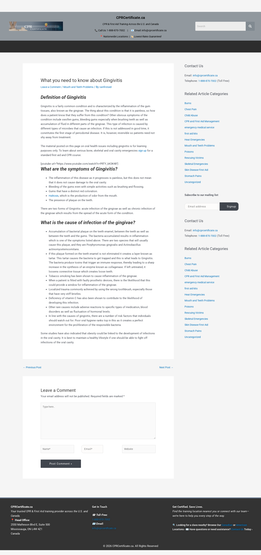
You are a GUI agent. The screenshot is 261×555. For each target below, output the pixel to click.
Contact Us (210, 6)
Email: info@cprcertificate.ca (151, 30)
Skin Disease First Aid (198, 169)
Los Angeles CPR (115, 6)
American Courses (128, 46)
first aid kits (192, 133)
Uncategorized (193, 182)
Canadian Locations (97, 46)
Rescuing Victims (195, 157)
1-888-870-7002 (207, 80)
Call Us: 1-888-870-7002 (111, 30)
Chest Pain (191, 109)
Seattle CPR (190, 6)
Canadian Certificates (65, 46)
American (241, 529)
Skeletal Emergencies (198, 164)
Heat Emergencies (196, 139)
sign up (142, 150)
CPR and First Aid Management (203, 121)
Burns (188, 103)
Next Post (165, 367)
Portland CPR (139, 6)
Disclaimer (202, 46)
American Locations (160, 46)
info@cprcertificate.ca (206, 75)
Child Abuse (192, 115)
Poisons (189, 151)
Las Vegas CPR (89, 6)
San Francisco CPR (166, 6)
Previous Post (33, 367)
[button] (98, 46)
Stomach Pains (194, 176)
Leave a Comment (51, 87)
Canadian (227, 529)
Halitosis (54, 195)
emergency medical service (201, 127)
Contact (185, 46)
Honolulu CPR (65, 6)
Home (47, 6)
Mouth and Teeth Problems (81, 87)
